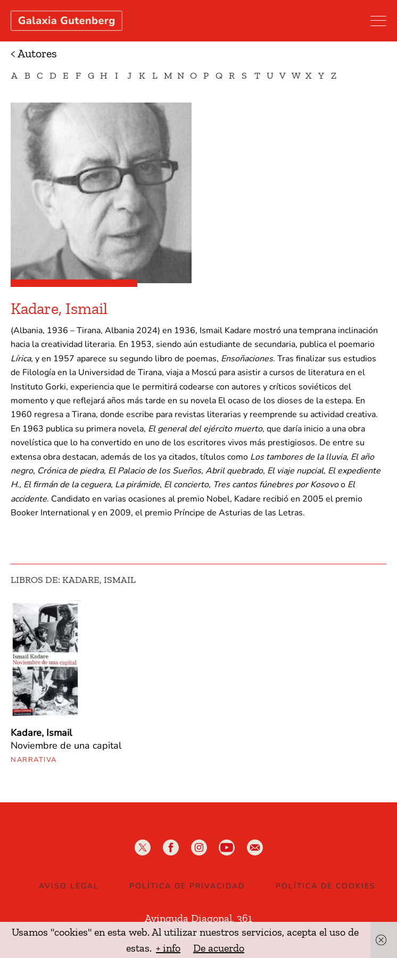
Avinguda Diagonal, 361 (198, 918)
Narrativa (34, 760)
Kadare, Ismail (41, 732)
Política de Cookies (326, 886)
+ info (168, 948)
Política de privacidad (187, 886)
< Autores (34, 53)
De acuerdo (218, 948)
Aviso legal (69, 886)
